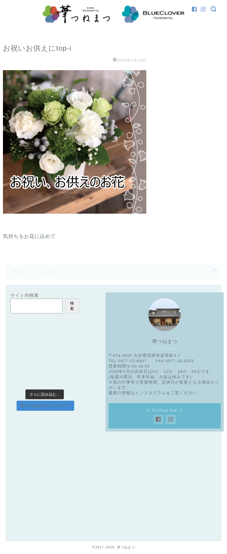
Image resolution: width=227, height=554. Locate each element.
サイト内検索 (24, 295)
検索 (72, 306)
